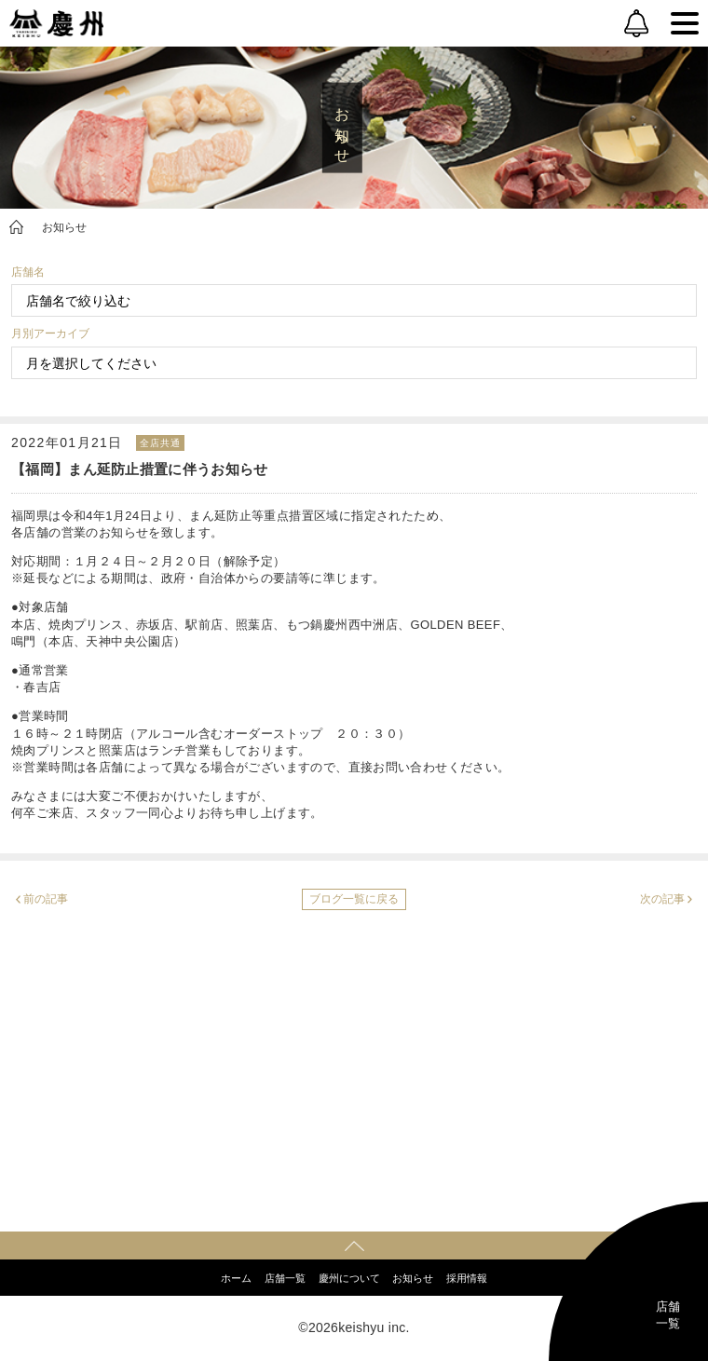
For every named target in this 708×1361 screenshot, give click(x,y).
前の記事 (45, 898)
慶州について (349, 1278)
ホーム (236, 1278)
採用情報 (466, 1278)
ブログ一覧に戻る (354, 898)
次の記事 (662, 898)
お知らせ (64, 227)
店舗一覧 (285, 1278)
